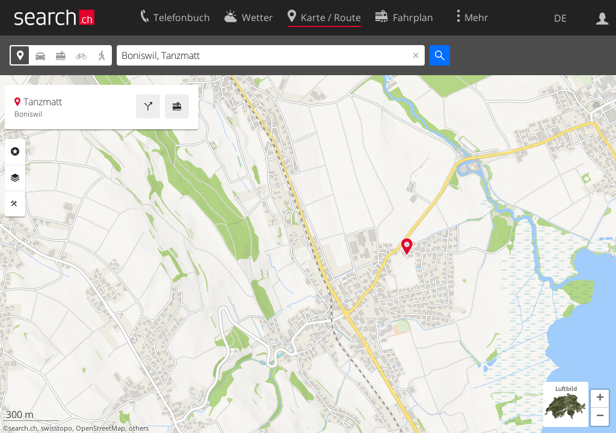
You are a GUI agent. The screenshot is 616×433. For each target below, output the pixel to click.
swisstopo (56, 428)
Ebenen (15, 178)
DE (560, 18)
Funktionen (15, 203)
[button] (600, 399)
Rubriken (15, 151)
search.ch (22, 428)
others (139, 428)
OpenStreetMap (100, 428)
